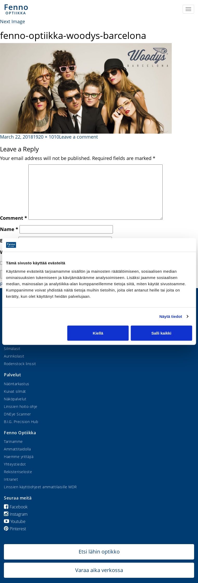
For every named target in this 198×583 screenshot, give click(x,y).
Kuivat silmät (15, 391)
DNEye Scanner (17, 414)
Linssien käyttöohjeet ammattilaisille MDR (40, 486)
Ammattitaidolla (17, 449)
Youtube (14, 521)
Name (9, 229)
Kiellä (98, 333)
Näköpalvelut (15, 398)
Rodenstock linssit (20, 363)
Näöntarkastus (16, 383)
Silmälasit (12, 348)
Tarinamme (13, 441)
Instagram (16, 514)
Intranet (11, 479)
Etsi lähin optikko (99, 551)
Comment (13, 218)
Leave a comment (78, 137)
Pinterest (15, 529)
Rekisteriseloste (18, 471)
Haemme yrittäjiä (18, 456)
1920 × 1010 (46, 137)
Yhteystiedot (15, 464)
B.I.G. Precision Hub (21, 421)
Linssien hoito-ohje (20, 406)
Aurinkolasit (14, 356)
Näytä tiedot (170, 316)
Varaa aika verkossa (99, 570)
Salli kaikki (161, 333)
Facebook (16, 507)
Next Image (12, 21)
